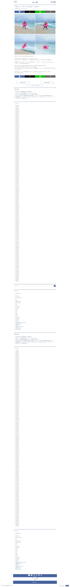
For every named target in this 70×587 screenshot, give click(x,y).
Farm (16, 305)
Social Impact (17, 317)
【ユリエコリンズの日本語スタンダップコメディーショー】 (25, 92)
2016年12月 (17, 242)
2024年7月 (17, 132)
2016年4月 (17, 251)
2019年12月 (17, 205)
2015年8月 (17, 255)
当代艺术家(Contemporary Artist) (20, 322)
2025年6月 (17, 117)
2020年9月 (17, 193)
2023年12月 (17, 141)
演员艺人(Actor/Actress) (19, 326)
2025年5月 (17, 118)
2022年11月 (17, 158)
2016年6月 (17, 250)
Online (16, 313)
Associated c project (18, 297)
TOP (15, 2)
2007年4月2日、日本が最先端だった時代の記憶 (23, 91)
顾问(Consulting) (18, 329)
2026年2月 (17, 108)
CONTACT (35, 582)
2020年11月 (17, 190)
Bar (16, 298)
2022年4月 (17, 167)
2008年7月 (17, 279)
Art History (17, 296)
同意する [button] (67, 585)
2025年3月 (17, 121)
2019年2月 (17, 218)
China (16, 304)
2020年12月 (17, 189)
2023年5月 (17, 150)
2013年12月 (17, 262)
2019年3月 (17, 462)
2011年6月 (17, 267)
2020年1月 (17, 203)
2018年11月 (17, 222)
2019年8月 (17, 210)
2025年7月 (17, 116)
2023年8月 (17, 146)
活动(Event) (17, 325)
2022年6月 (17, 165)
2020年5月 (17, 198)
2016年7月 (17, 248)
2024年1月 (17, 385)
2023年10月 (17, 389)
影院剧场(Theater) (18, 563)
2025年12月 (17, 110)
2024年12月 (17, 125)
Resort (16, 555)
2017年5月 (17, 238)
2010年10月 (17, 272)
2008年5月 (17, 280)
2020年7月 (17, 195)
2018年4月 (17, 231)
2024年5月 (17, 134)
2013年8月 (17, 263)
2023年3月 (17, 153)
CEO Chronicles (23, 8)
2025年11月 (17, 112)
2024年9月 (17, 129)
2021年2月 (17, 186)
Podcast (16, 314)
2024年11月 (17, 126)
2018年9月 (17, 470)
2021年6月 (17, 181)
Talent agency (17, 318)
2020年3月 (17, 201)
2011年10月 (17, 266)
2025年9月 (17, 114)
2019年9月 (17, 209)
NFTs (16, 551)
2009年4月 (17, 278)
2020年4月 (17, 199)
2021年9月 (17, 177)
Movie (16, 309)
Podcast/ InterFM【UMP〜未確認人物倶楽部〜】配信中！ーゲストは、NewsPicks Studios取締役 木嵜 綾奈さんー (34, 95)
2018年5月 (17, 230)
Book (16, 300)
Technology (17, 559)
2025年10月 (17, 113)
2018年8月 (17, 226)
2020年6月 (17, 197)
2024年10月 (17, 128)
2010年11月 (17, 271)
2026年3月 (17, 106)
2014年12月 (17, 258)
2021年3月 (17, 185)
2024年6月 (17, 133)
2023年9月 (17, 145)
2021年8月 (17, 178)
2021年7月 (17, 179)
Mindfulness (17, 547)
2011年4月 (17, 268)
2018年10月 (17, 223)
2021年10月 (17, 175)
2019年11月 (17, 206)
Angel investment (18, 293)
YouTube (16, 321)
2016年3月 (17, 252)
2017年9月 (17, 234)
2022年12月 (17, 157)
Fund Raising (17, 306)
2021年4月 (17, 183)
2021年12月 (17, 173)
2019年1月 (17, 219)
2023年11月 (17, 142)
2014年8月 (17, 260)
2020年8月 (17, 194)
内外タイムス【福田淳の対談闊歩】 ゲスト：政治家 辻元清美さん (26, 94)
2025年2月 (17, 122)
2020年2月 (17, 202)
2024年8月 (17, 130)
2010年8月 (17, 275)
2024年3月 (17, 137)
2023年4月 (17, 397)
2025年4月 (17, 120)
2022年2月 (17, 170)
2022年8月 (17, 162)
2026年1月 (17, 109)
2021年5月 (17, 182)
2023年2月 (17, 154)
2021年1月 (17, 187)
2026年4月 (17, 105)
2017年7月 (17, 235)
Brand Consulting (18, 301)
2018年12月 (17, 466)
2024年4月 (17, 381)
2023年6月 (17, 149)
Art (15, 294)
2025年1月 (17, 124)
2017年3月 (17, 239)
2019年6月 (17, 213)
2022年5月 (17, 166)
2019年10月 (17, 207)
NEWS (26, 8)
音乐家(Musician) (18, 567)
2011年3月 (17, 270)
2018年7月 (17, 227)
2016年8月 (17, 247)
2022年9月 (17, 161)
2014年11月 (17, 259)
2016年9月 (17, 246)
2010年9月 (17, 274)
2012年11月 (17, 264)
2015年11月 (17, 254)
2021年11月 (17, 174)
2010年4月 (17, 276)
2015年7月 (17, 256)
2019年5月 (17, 214)
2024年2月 (17, 138)
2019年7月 (17, 211)
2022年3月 (17, 169)
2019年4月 (17, 215)
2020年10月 (17, 191)
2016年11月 (17, 243)
